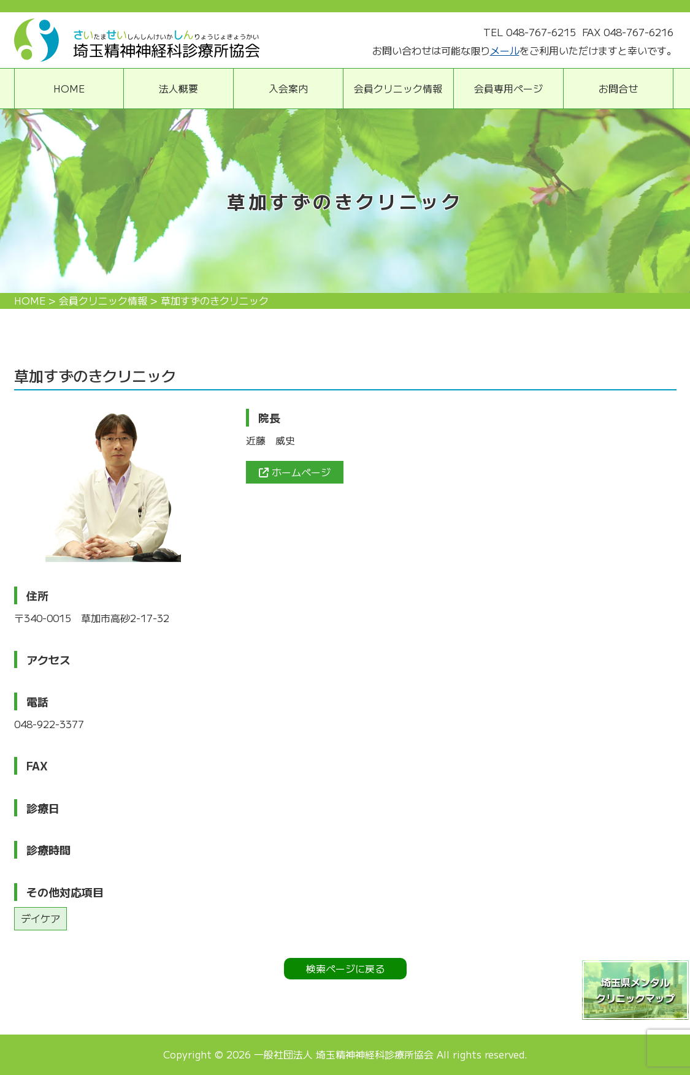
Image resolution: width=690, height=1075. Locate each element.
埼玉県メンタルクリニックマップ (635, 989)
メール (504, 50)
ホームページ (295, 472)
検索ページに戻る (345, 968)
